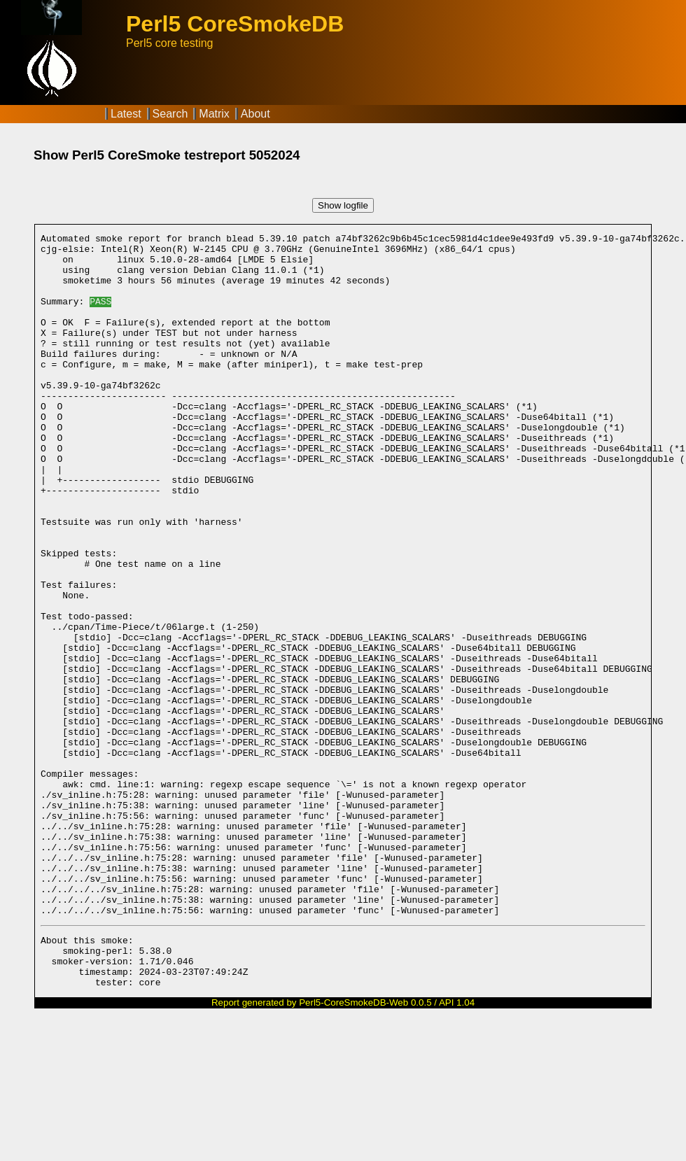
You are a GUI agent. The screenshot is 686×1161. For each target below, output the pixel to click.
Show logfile (343, 205)
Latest (126, 114)
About (255, 114)
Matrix (214, 114)
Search (170, 114)
